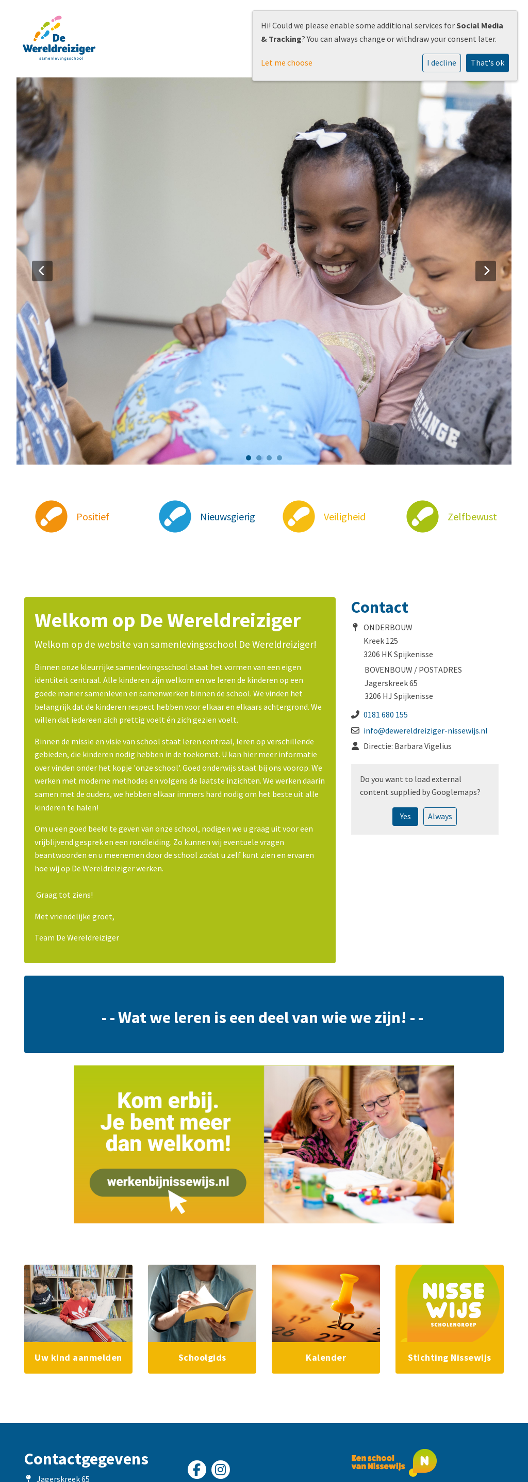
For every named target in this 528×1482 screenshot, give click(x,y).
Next (485, 271)
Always (440, 816)
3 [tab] (272, 460)
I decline (441, 62)
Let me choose (286, 62)
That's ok (487, 62)
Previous (42, 271)
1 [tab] (251, 460)
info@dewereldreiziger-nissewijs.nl (426, 730)
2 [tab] (261, 460)
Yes (405, 816)
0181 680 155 (386, 714)
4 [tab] (282, 460)
